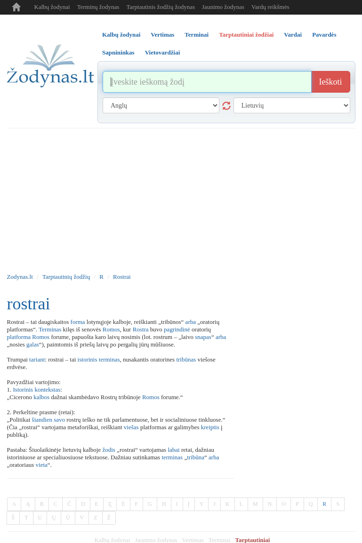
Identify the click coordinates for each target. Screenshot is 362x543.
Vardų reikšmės (270, 6)
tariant (37, 359)
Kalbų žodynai (52, 6)
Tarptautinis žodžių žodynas (160, 6)
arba (190, 321)
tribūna (195, 457)
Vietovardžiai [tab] (162, 52)
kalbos (41, 397)
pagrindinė (177, 329)
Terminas (50, 329)
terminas (109, 359)
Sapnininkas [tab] (118, 52)
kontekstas (47, 389)
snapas (203, 336)
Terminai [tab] (197, 34)
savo (59, 419)
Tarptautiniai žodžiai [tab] (246, 34)
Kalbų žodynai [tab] (121, 34)
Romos (111, 329)
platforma (19, 336)
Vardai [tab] (293, 34)
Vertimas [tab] (162, 34)
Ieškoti (330, 82)
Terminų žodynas (98, 6)
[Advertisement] (181, 199)
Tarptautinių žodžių (66, 276)
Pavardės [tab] (324, 34)
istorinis (87, 359)
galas (32, 344)
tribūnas (186, 359)
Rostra (141, 329)
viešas (131, 427)
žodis (108, 449)
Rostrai (122, 276)
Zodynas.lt (20, 276)
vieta (42, 464)
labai (173, 449)
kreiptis (210, 427)
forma (78, 321)
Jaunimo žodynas (223, 6)
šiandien (42, 419)
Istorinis (23, 389)
